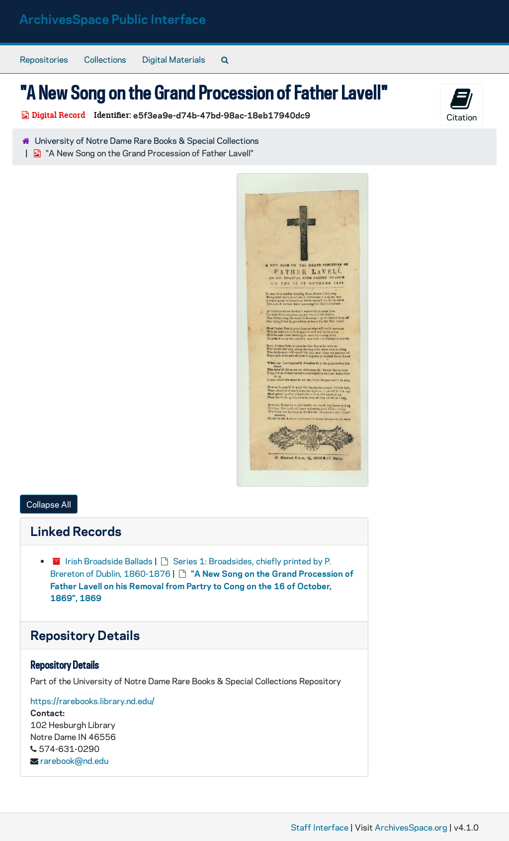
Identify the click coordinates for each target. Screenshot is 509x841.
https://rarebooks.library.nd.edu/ (92, 700)
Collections (105, 59)
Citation (461, 104)
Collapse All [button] (48, 504)
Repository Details (85, 635)
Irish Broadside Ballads (109, 560)
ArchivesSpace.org (411, 827)
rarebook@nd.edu (74, 760)
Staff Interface (319, 827)
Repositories (44, 59)
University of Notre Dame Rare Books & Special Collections (147, 140)
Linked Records (75, 531)
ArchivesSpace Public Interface (112, 18)
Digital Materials (173, 59)
